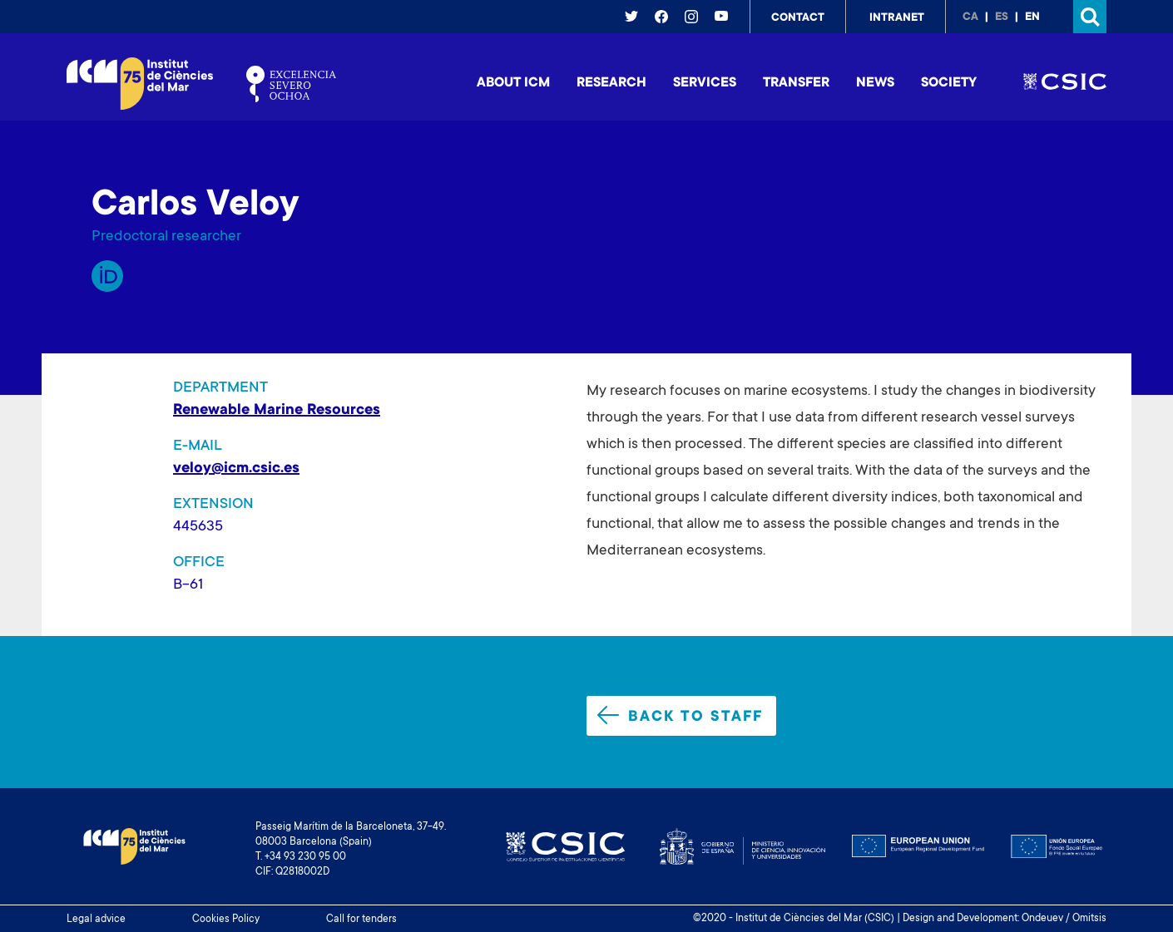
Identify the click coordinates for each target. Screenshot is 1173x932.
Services (704, 83)
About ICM (513, 83)
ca (970, 17)
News (875, 83)
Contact (797, 18)
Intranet (896, 18)
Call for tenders (361, 919)
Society (949, 83)
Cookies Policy (226, 919)
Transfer (796, 83)
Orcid (107, 276)
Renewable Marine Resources (276, 410)
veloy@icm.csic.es (236, 469)
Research (611, 83)
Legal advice (96, 919)
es (1001, 17)
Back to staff (680, 716)
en (1032, 17)
